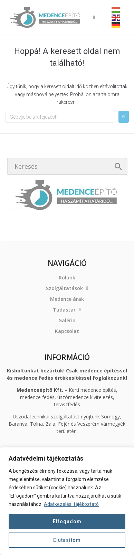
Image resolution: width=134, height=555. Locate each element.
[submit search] (118, 166)
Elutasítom (67, 540)
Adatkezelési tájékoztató (71, 504)
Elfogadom (67, 521)
